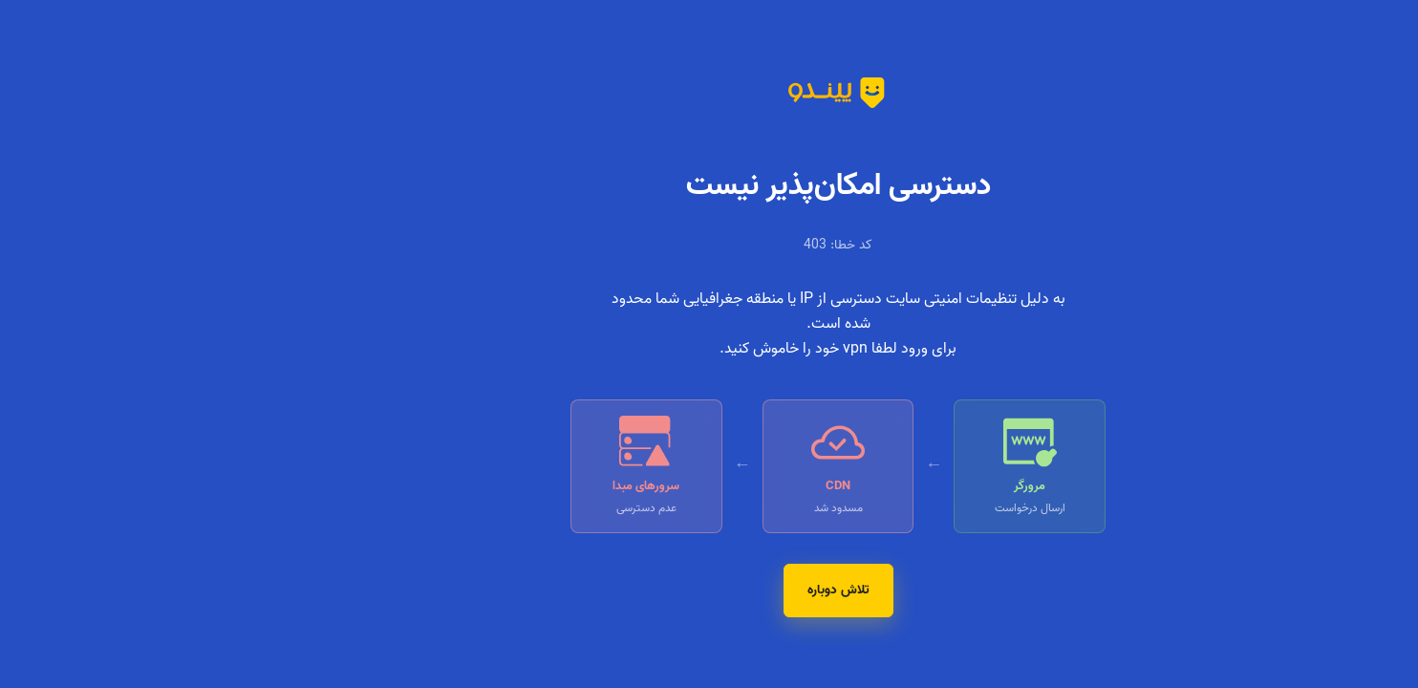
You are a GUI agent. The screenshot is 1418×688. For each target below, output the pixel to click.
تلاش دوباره (709, 590)
